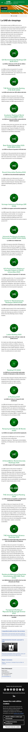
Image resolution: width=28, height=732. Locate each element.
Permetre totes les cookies (12, 727)
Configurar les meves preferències (10, 722)
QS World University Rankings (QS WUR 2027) (14, 60)
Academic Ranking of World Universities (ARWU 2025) (14, 116)
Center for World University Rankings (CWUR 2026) (14, 301)
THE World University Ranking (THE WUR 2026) (14, 89)
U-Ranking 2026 (14, 397)
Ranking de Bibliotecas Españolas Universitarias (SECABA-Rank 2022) (14, 576)
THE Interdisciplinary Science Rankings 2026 (14, 536)
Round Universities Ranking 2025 (14, 172)
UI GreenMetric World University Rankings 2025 (14, 462)
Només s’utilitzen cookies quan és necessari (13, 717)
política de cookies (19, 713)
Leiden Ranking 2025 (14, 335)
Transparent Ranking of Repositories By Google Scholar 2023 (14, 611)
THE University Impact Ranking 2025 (14, 495)
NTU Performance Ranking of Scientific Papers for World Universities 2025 (14, 270)
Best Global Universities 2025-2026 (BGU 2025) (14, 146)
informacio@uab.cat (6, 676)
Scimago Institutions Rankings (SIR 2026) (14, 205)
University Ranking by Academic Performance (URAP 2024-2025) (14, 237)
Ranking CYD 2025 (14, 370)
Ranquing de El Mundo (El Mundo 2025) (14, 429)
